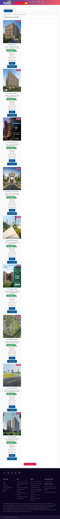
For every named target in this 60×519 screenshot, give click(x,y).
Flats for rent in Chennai (36, 482)
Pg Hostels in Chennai (35, 485)
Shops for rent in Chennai (36, 489)
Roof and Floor (48, 482)
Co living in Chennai (35, 487)
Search (8, 10)
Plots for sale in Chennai (22, 487)
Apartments (12, 54)
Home (4, 482)
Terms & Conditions (7, 487)
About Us (5, 483)
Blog (4, 491)
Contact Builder (12, 66)
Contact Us (5, 485)
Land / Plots (12, 201)
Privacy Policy (6, 489)
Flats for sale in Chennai (22, 482)
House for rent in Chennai (36, 483)
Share (12, 63)
